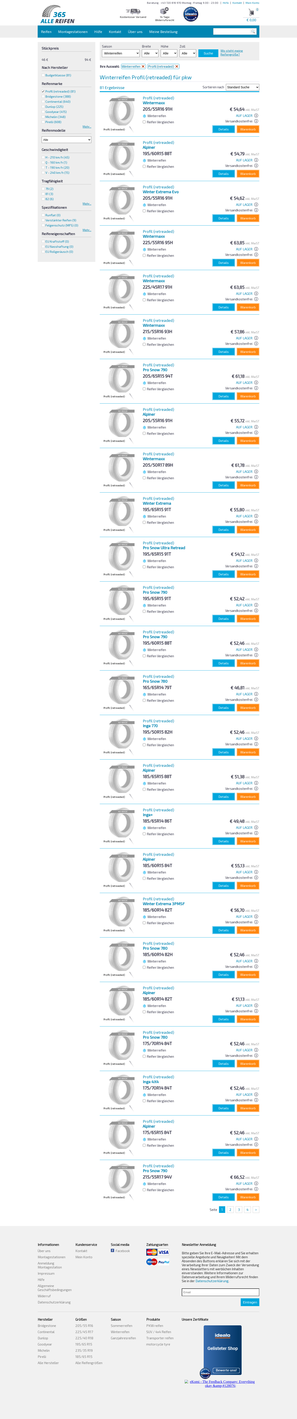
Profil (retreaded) (60, 91)
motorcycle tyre (158, 1344)
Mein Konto (252, 2)
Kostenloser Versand (133, 16)
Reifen (46, 31)
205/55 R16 (84, 1326)
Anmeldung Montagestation (50, 1265)
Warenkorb (248, 129)
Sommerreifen (121, 1326)
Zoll (182, 46)
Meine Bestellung (163, 31)
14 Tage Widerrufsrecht (164, 18)
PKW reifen (154, 1326)
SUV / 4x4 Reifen (158, 1332)
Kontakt (237, 2)
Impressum (46, 1273)
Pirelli (42, 1357)
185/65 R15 (83, 1357)
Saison (107, 46)
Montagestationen (73, 31)
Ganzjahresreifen (123, 1338)
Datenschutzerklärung (54, 1302)
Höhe (164, 46)
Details (224, 129)
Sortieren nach (213, 87)
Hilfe (226, 2)
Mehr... (87, 126)
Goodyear (45, 1344)
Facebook (120, 1251)
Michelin (44, 1350)
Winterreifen (133, 66)
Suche (208, 53)
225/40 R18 (84, 1338)
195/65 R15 (83, 1344)
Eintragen (250, 1302)
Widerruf (44, 1296)
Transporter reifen (160, 1338)
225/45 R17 (84, 1332)
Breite (146, 46)
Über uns (135, 31)
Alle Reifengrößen (88, 1363)
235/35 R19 (84, 1350)
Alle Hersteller (48, 1363)
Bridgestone (47, 1326)
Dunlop (43, 1338)
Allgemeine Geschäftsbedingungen (55, 1288)
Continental (46, 1332)
